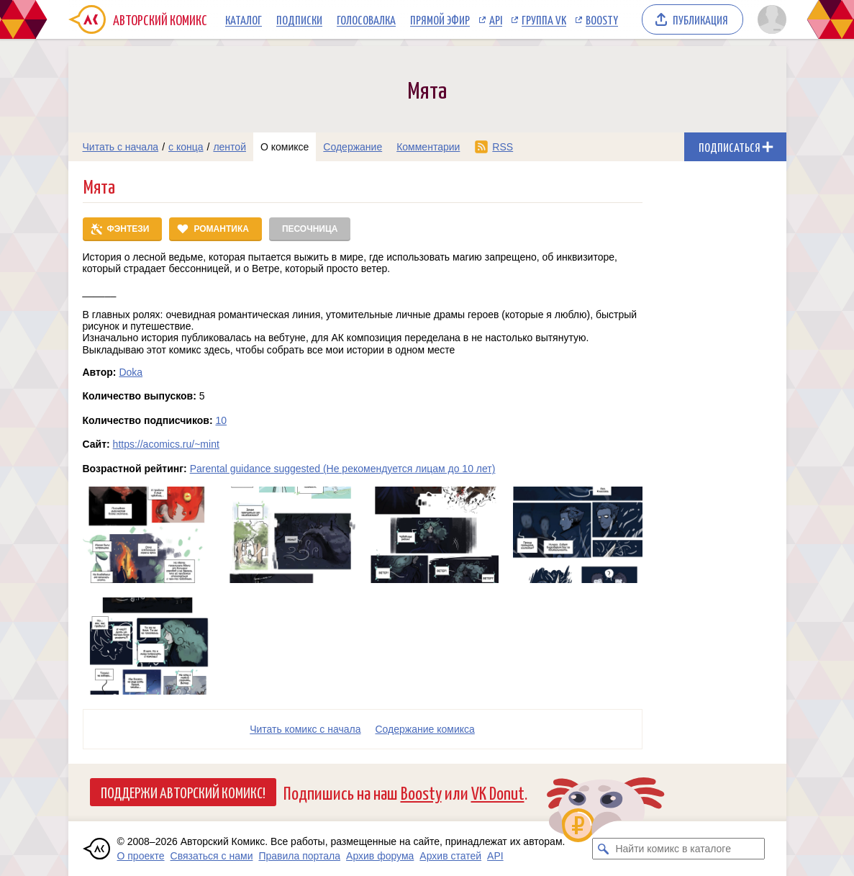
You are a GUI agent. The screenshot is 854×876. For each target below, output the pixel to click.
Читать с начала (121, 147)
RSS (502, 147)
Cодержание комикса (425, 729)
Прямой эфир (440, 19)
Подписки (299, 19)
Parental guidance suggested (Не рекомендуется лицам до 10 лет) (343, 468)
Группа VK (544, 19)
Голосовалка (366, 19)
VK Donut (497, 792)
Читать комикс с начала (305, 729)
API (495, 19)
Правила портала (299, 856)
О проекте (141, 856)
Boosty (602, 19)
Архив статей (450, 856)
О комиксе (284, 147)
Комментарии (428, 147)
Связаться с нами (212, 856)
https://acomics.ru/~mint (166, 444)
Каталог (243, 19)
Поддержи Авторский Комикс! (183, 791)
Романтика (221, 229)
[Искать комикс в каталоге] (603, 849)
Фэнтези (128, 229)
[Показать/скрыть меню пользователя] (769, 19)
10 (221, 420)
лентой (229, 147)
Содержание (352, 147)
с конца (186, 147)
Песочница (309, 229)
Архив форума (380, 856)
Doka (130, 372)
